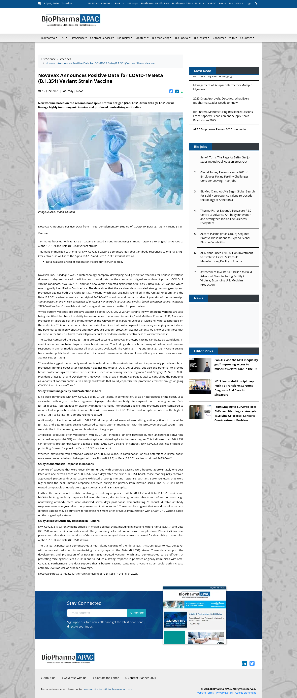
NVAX (71, 275)
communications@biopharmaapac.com (108, 689)
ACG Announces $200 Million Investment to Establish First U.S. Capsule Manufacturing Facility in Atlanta (226, 257)
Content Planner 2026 (140, 678)
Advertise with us (74, 678)
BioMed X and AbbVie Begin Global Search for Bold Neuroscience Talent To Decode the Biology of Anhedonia (227, 195)
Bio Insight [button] (200, 38)
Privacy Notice (224, 692)
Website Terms (205, 692)
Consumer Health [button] (224, 38)
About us (48, 678)
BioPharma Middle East (155, 3)
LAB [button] (62, 38)
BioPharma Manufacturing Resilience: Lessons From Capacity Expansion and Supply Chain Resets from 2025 (223, 117)
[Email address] (97, 613)
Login (249, 3)
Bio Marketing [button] (160, 38)
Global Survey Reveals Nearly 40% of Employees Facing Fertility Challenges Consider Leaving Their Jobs (224, 176)
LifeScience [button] (78, 38)
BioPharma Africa (182, 3)
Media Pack (236, 3)
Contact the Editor (106, 678)
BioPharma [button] (48, 38)
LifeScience (48, 59)
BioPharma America (100, 3)
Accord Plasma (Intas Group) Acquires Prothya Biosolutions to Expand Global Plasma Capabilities (225, 238)
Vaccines (65, 59)
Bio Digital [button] (123, 38)
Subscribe (137, 613)
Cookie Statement (245, 692)
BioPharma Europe (126, 3)
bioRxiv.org (88, 306)
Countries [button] (246, 38)
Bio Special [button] (181, 38)
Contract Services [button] (101, 38)
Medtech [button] (141, 38)
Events (222, 3)
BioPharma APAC (205, 3)
